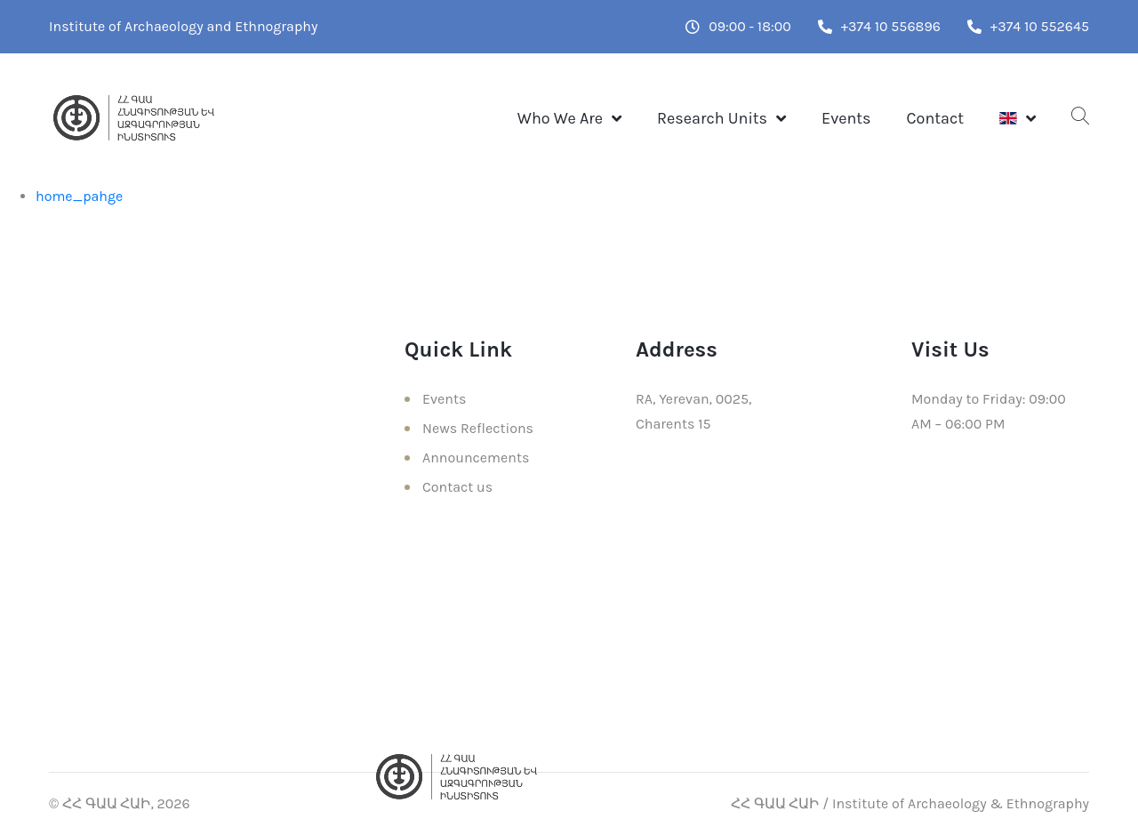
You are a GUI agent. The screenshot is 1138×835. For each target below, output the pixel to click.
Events (846, 118)
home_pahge (79, 196)
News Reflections (477, 428)
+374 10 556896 (879, 26)
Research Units (712, 118)
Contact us (457, 486)
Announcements (475, 457)
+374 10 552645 (1028, 26)
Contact (935, 118)
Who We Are (560, 118)
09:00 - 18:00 (737, 26)
